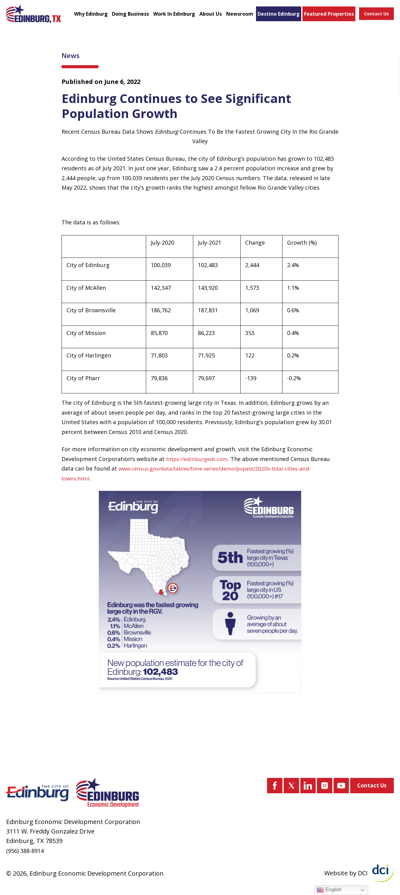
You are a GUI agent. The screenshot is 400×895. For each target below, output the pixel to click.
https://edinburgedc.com (199, 464)
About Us (207, 16)
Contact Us (375, 16)
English (329, 890)
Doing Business (126, 16)
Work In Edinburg (166, 16)
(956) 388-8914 (26, 850)
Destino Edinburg (268, 16)
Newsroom (239, 14)
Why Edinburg (90, 16)
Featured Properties (315, 16)
